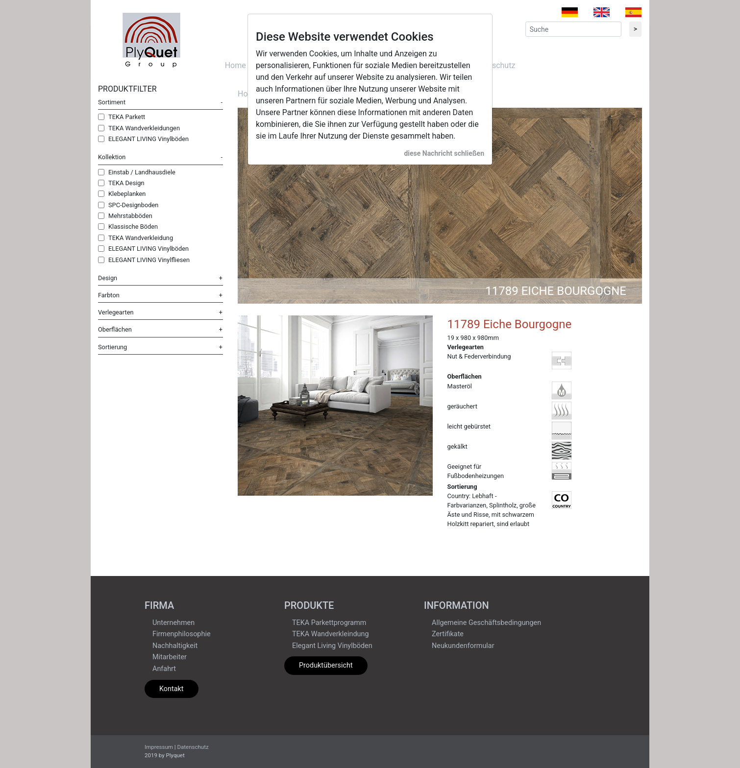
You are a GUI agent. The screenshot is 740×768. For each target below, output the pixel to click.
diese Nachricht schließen (444, 153)
